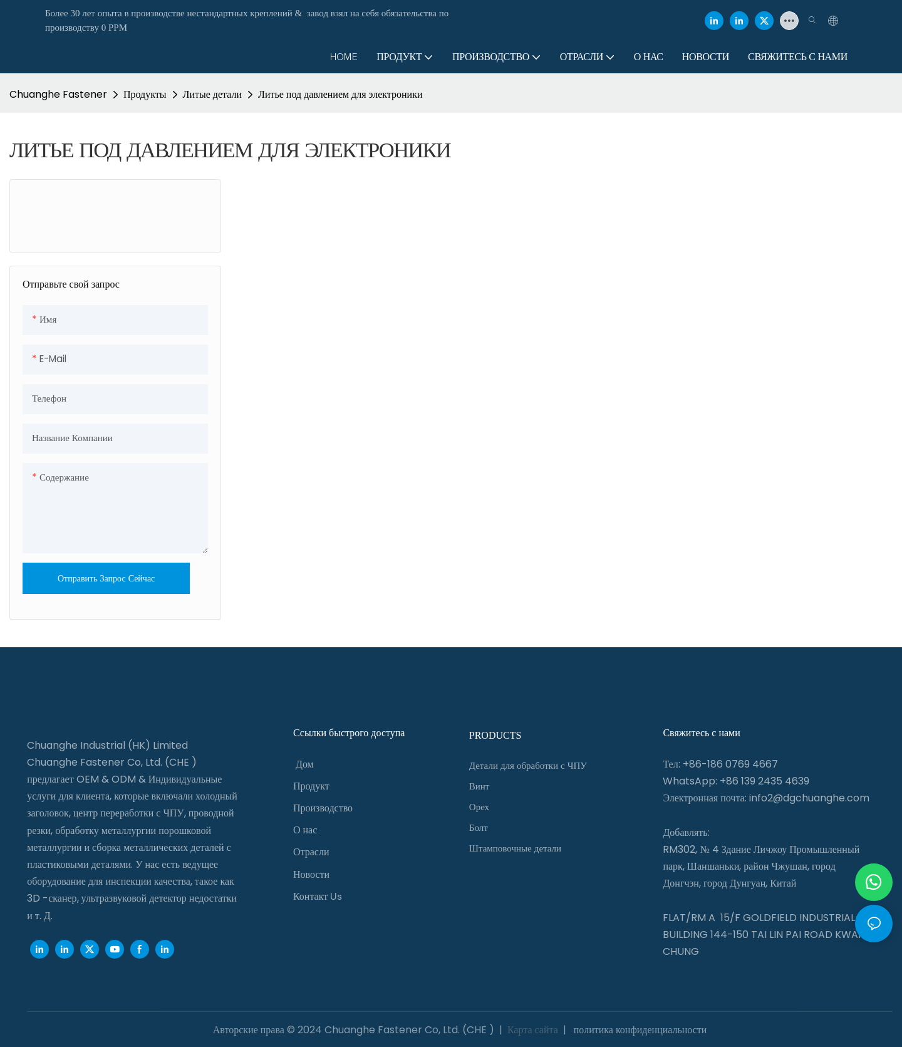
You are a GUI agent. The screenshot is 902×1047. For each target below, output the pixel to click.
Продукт (311, 786)
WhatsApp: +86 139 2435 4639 (736, 781)
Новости (311, 874)
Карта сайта (533, 1030)
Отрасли (311, 851)
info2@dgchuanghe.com (809, 798)
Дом (305, 764)
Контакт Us (317, 896)
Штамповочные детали (515, 848)
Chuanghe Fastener (58, 94)
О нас (305, 829)
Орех (479, 807)
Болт (478, 827)
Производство (323, 808)
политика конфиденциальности (639, 1030)
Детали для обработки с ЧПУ (528, 765)
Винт (479, 786)
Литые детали (212, 94)
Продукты (145, 94)
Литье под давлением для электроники (340, 94)
